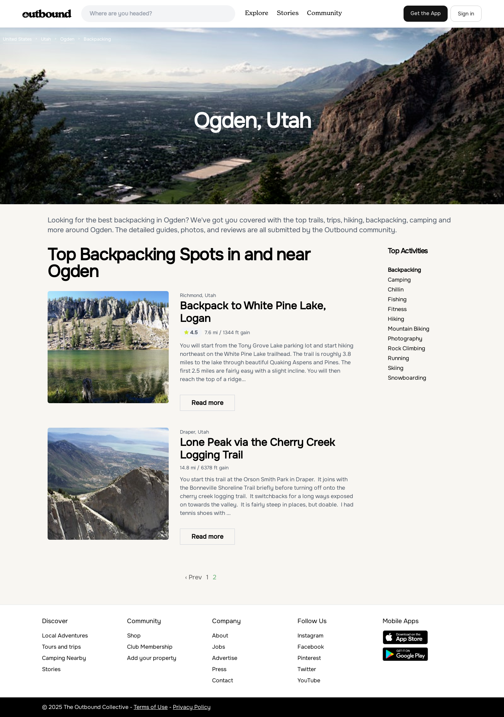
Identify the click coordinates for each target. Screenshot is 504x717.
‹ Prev (193, 577)
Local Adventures (65, 635)
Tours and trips (61, 646)
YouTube (309, 680)
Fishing (397, 299)
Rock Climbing (406, 348)
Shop (134, 635)
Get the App (426, 13)
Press (219, 669)
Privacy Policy (192, 707)
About (220, 635)
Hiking (396, 319)
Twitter (307, 669)
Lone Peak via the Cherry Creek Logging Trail (257, 449)
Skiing (396, 368)
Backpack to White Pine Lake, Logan (253, 312)
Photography (405, 338)
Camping (399, 279)
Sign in (466, 13)
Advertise (224, 658)
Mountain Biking (408, 328)
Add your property (151, 658)
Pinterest (309, 658)
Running (398, 358)
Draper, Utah (194, 432)
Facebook (311, 646)
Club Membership (150, 646)
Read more (207, 403)
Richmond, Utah (198, 295)
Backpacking (404, 270)
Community (324, 13)
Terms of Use (151, 707)
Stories (288, 13)
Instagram (310, 635)
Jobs (218, 646)
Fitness (397, 309)
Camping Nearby (64, 658)
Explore (256, 13)
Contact (222, 680)
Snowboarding (407, 377)
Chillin (396, 289)
